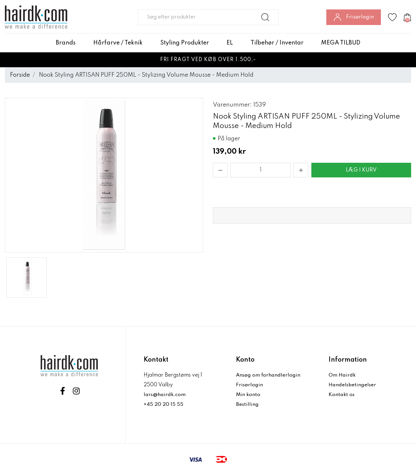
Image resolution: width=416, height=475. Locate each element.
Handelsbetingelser (353, 385)
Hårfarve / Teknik (118, 43)
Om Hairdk (342, 375)
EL (230, 43)
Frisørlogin (250, 385)
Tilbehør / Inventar (277, 43)
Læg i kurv (361, 170)
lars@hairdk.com (165, 394)
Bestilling (247, 404)
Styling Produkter (184, 43)
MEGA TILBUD (340, 43)
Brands (66, 43)
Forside (20, 75)
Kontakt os (342, 394)
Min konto (248, 394)
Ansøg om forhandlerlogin (269, 375)
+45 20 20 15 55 (164, 404)
